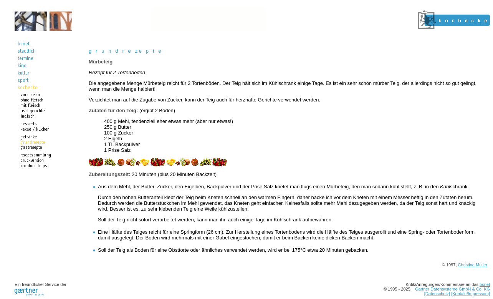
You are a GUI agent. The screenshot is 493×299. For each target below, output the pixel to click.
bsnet (485, 284)
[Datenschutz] (437, 293)
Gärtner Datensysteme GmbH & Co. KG (452, 289)
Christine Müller (472, 264)
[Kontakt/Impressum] (470, 293)
